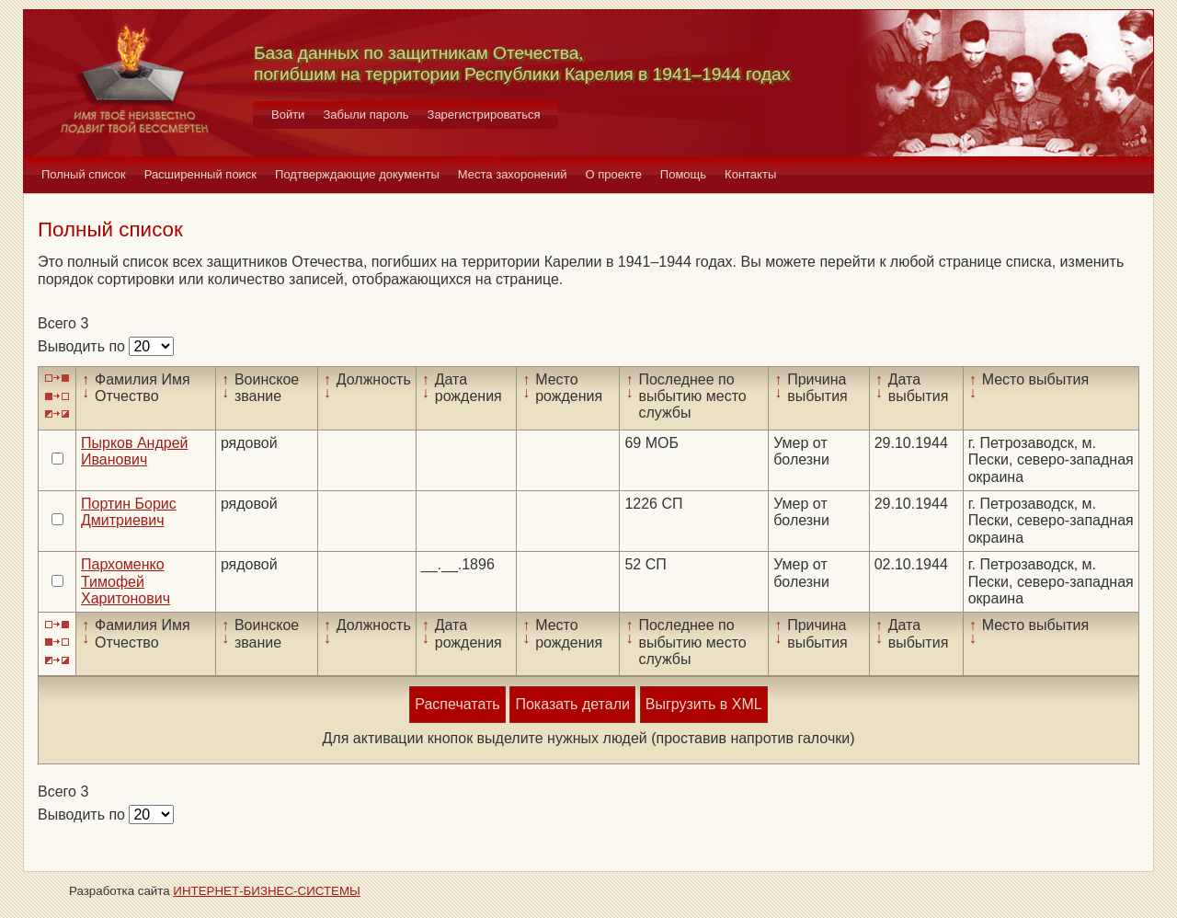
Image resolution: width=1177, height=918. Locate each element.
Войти (287, 114)
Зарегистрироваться (484, 114)
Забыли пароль (365, 114)
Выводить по (83, 346)
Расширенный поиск (200, 174)
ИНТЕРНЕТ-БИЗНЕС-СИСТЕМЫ (266, 891)
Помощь (683, 174)
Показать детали (572, 704)
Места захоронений (512, 174)
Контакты (750, 174)
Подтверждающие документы (357, 174)
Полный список (83, 174)
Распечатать (457, 704)
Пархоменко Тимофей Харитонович (125, 581)
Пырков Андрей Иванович (135, 451)
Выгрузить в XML (704, 704)
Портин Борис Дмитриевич (129, 512)
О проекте (614, 174)
